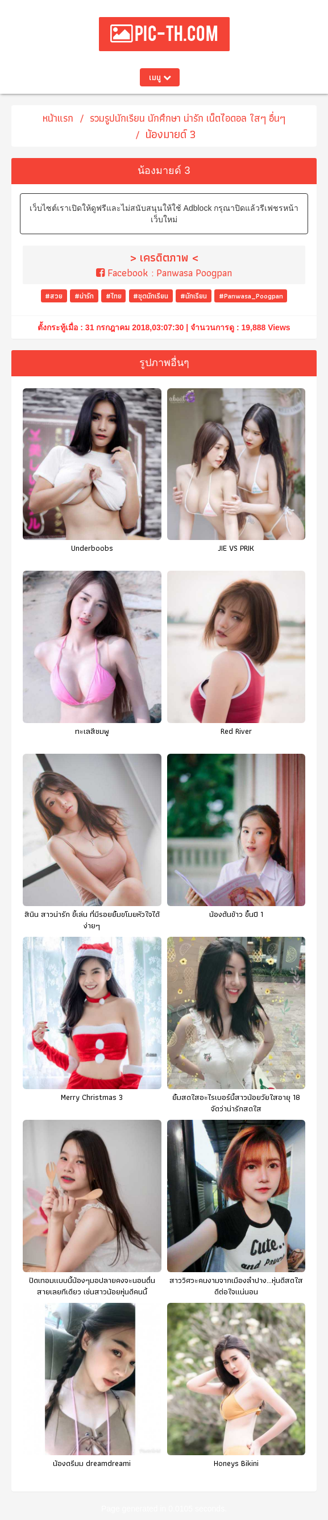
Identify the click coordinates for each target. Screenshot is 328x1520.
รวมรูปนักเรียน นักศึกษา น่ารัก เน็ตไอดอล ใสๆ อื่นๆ (187, 118)
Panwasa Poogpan (194, 272)
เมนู (160, 77)
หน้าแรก (58, 118)
